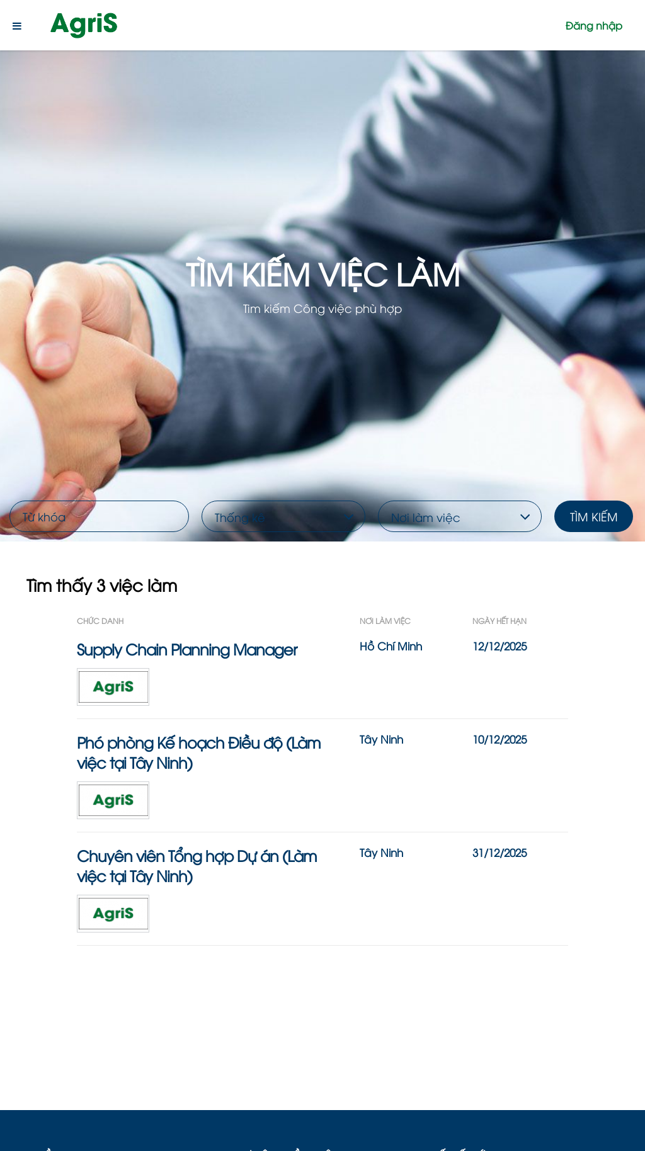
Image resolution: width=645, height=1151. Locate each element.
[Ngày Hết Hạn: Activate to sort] (520, 620)
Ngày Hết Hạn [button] (499, 620)
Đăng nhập (594, 25)
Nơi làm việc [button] (385, 620)
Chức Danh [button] (100, 620)
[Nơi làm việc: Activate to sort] (416, 620)
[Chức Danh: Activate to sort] (218, 620)
